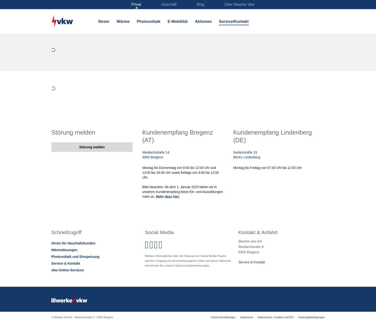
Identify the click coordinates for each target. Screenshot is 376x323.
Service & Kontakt (65, 263)
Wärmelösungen (64, 250)
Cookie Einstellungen (223, 317)
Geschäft (168, 4)
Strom (103, 21)
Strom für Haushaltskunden (73, 243)
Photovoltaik (148, 21)
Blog (200, 4)
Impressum (246, 317)
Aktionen (203, 21)
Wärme (123, 21)
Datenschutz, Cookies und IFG (276, 317)
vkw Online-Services (67, 270)
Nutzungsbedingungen (311, 317)
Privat (136, 4)
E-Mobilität (178, 21)
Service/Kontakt (234, 21)
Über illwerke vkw (239, 4)
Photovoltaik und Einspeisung (75, 257)
